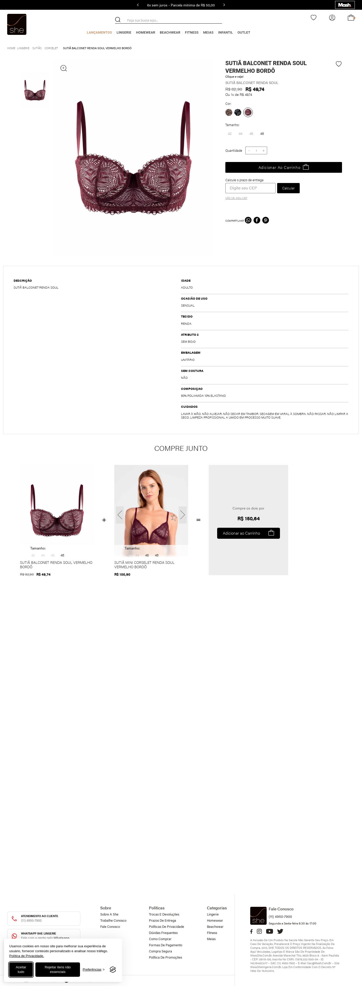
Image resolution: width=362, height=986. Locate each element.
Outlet (244, 32)
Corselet (51, 48)
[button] (229, 133)
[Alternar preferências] (94, 969)
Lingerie (124, 32)
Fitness (191, 32)
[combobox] (168, 20)
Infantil (225, 32)
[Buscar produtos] (117, 19)
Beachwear (170, 32)
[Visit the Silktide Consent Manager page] (113, 969)
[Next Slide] (224, 4)
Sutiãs (37, 48)
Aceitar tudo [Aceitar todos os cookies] (21, 969)
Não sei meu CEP (236, 198)
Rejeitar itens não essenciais (58, 969)
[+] (263, 150)
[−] (249, 150)
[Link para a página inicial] (11, 47)
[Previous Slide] (138, 4)
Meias (208, 32)
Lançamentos (99, 32)
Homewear (145, 32)
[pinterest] (265, 221)
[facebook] (257, 221)
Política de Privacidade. (26, 956)
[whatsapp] (248, 221)
